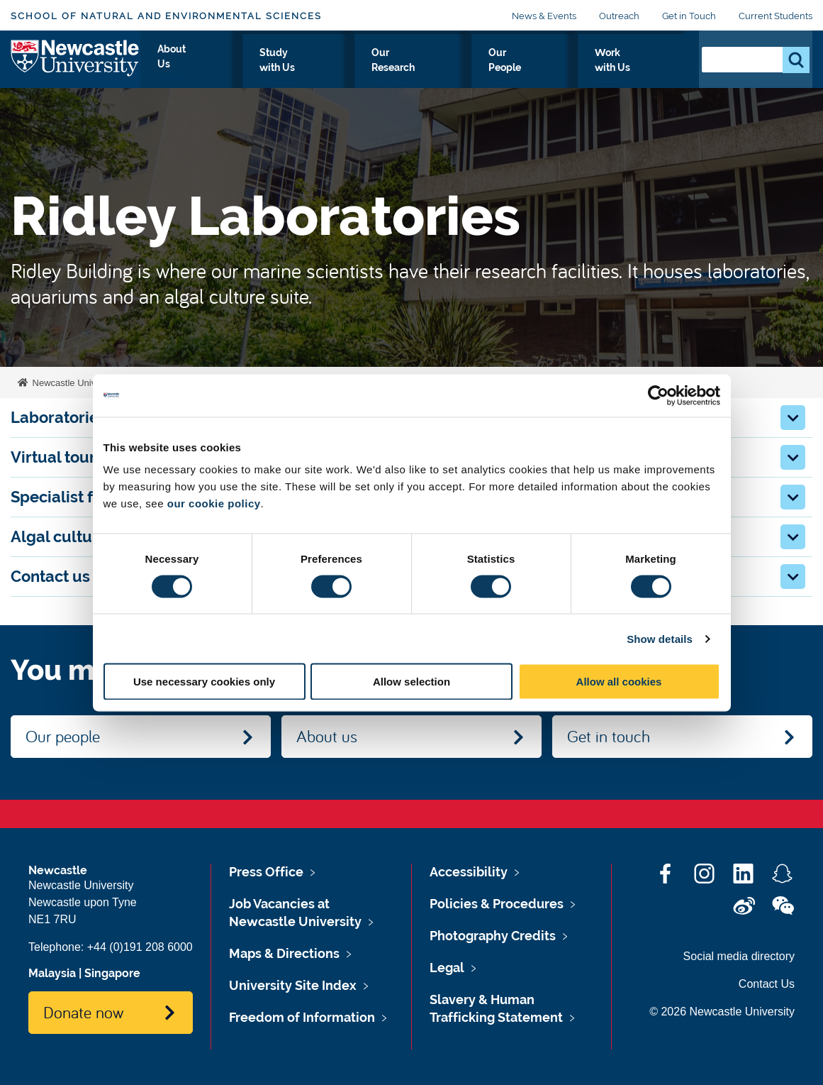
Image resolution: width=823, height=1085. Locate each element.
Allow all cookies (619, 682)
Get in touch (608, 736)
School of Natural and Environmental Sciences (166, 16)
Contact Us (767, 984)
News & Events (544, 16)
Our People (549, 68)
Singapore (112, 973)
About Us (275, 68)
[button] (792, 417)
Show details (660, 638)
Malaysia (52, 973)
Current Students (775, 16)
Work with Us (639, 68)
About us (326, 736)
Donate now (83, 1012)
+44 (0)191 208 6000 (140, 947)
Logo (75, 65)
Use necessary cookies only (204, 682)
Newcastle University (74, 383)
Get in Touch (689, 16)
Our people (63, 736)
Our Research (458, 68)
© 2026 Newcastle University (722, 1012)
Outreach (619, 16)
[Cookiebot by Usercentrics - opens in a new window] (658, 395)
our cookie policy (214, 503)
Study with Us (360, 68)
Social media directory (739, 956)
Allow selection (411, 682)
